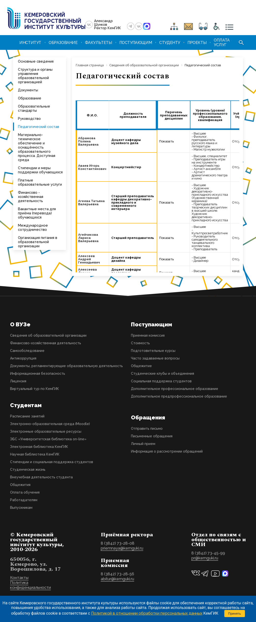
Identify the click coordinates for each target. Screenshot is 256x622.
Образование (29, 98)
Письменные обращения (151, 436)
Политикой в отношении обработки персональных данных (146, 613)
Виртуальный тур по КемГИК (34, 389)
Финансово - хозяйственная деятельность (30, 196)
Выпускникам (21, 508)
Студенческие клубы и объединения (162, 373)
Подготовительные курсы (153, 351)
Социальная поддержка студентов (161, 381)
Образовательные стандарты (34, 108)
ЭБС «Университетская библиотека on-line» (48, 439)
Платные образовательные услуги (40, 182)
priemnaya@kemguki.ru (122, 548)
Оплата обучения (25, 492)
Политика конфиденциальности (30, 585)
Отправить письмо (147, 428)
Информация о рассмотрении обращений (167, 451)
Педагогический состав (38, 126)
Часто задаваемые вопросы (155, 358)
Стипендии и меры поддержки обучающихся (40, 170)
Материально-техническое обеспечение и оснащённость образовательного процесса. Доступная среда (36, 147)
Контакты (19, 577)
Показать (166, 141)
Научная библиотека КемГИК (34, 454)
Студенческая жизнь (27, 469)
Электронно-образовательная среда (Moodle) (50, 424)
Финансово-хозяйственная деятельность (45, 343)
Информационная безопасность (37, 373)
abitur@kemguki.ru (117, 579)
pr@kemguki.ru (204, 558)
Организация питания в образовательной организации (37, 241)
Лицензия (18, 381)
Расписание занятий (27, 416)
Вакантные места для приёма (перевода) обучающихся (37, 213)
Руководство (29, 118)
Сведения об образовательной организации (48, 335)
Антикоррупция (23, 358)
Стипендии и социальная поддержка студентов (51, 462)
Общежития (20, 485)
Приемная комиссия (148, 335)
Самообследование (27, 351)
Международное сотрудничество (33, 227)
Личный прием (143, 444)
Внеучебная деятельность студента (41, 477)
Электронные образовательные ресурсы (45, 431)
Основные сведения (36, 61)
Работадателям (23, 500)
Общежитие (141, 366)
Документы (28, 90)
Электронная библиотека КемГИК (39, 447)
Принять (234, 613)
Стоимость (140, 343)
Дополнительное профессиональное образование (174, 389)
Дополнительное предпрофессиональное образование (179, 396)
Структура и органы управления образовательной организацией (35, 75)
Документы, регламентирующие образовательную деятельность (66, 366)
